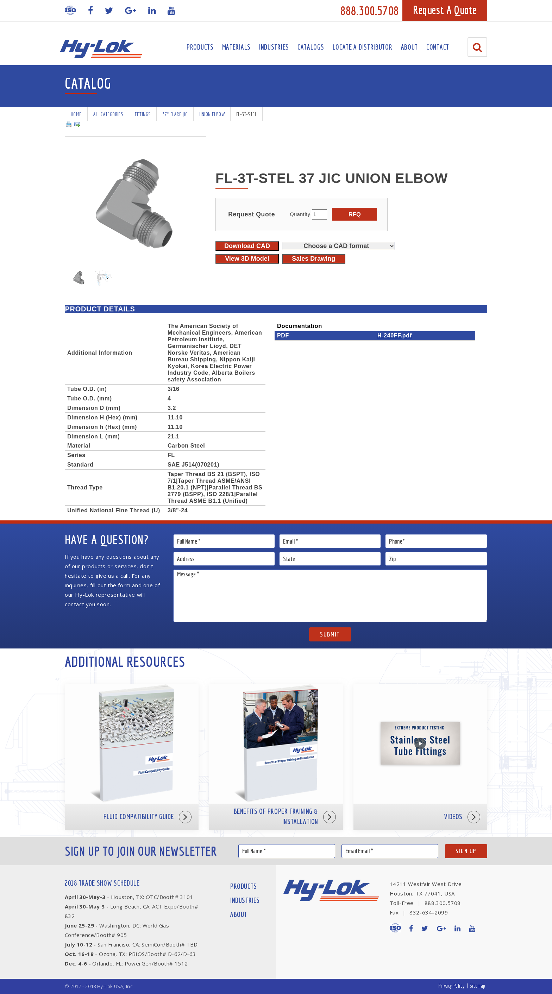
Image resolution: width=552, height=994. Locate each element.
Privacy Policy (451, 986)
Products (200, 47)
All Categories (108, 114)
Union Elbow (212, 114)
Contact (437, 47)
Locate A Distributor (363, 47)
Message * (330, 595)
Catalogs (310, 47)
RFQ (355, 214)
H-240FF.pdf (394, 335)
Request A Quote (445, 10)
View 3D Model (247, 258)
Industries (274, 47)
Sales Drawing (313, 258)
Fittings (143, 114)
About (409, 47)
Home (76, 114)
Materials (236, 47)
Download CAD (247, 245)
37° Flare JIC (174, 114)
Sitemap (477, 986)
